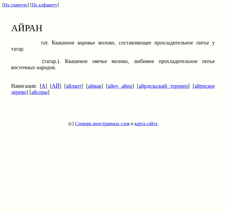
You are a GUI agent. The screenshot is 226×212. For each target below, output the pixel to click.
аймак (95, 86)
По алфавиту (44, 4)
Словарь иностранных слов (102, 123)
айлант (73, 86)
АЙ (55, 86)
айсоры (39, 92)
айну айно (120, 86)
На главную (15, 4)
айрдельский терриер (163, 86)
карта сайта (145, 123)
